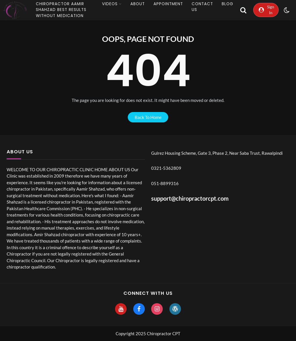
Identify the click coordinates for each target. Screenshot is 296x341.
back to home (148, 117)
